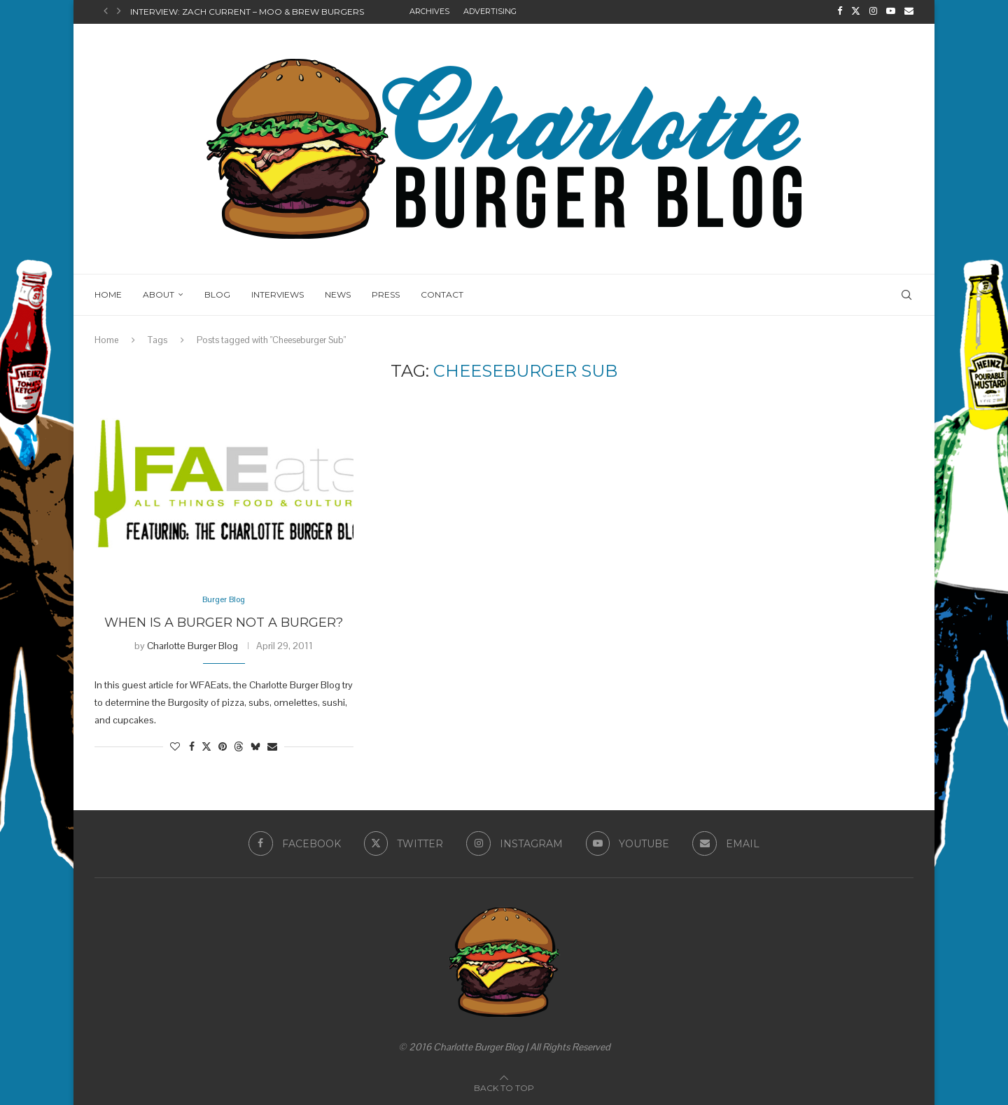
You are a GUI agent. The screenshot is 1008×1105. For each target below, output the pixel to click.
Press (386, 293)
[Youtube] (890, 11)
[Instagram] (873, 11)
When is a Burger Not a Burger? (223, 622)
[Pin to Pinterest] (222, 746)
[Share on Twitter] (206, 746)
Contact (442, 293)
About (158, 293)
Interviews (277, 293)
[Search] (906, 293)
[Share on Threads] (239, 746)
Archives (429, 11)
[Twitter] (855, 11)
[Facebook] (839, 11)
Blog (217, 293)
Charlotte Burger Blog (192, 645)
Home (108, 293)
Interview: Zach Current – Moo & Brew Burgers (247, 11)
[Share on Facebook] (192, 746)
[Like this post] (175, 746)
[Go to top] (504, 1086)
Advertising (490, 11)
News (338, 293)
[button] (105, 11)
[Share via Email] (272, 746)
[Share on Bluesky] (255, 746)
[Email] (908, 11)
